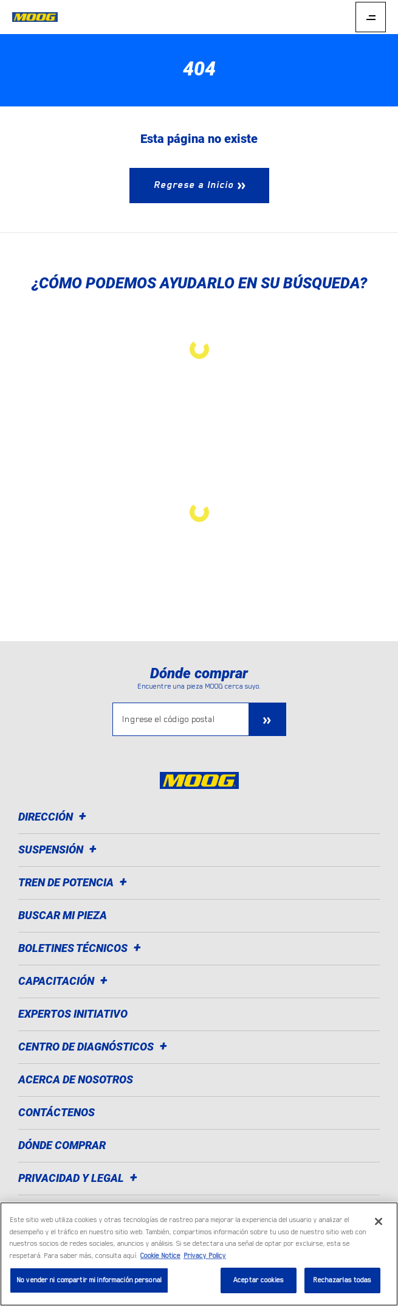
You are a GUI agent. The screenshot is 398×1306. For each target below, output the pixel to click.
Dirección (54, 816)
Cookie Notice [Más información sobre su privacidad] (160, 1256)
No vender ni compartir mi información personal (89, 1280)
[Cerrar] (378, 1221)
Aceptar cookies (258, 1280)
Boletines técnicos (81, 948)
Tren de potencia (74, 882)
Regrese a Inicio (194, 184)
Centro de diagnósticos (94, 1046)
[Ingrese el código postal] (180, 719)
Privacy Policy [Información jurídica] (205, 1256)
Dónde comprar (62, 1145)
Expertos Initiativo (73, 1013)
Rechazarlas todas (342, 1280)
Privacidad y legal (79, 1178)
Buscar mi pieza (62, 915)
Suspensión (59, 849)
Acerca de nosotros (75, 1079)
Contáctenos (56, 1112)
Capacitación (64, 980)
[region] (199, 1254)
